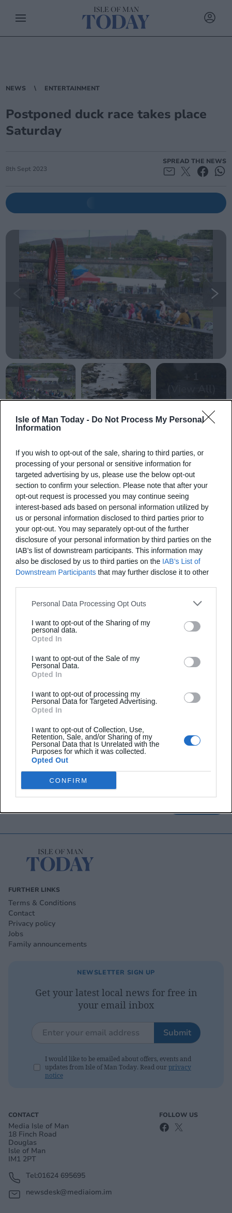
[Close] (212, 420)
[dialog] (116, 606)
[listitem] (116, 603)
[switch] (192, 626)
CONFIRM (68, 780)
